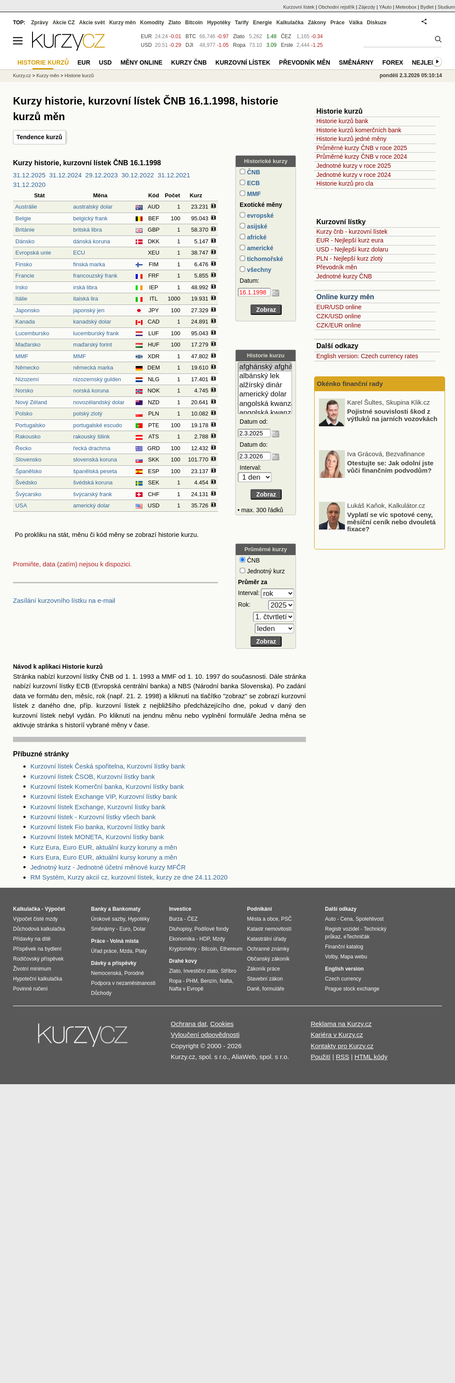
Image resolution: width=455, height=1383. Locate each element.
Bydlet (427, 7)
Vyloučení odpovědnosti (205, 1034)
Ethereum (231, 949)
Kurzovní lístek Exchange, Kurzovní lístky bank (98, 807)
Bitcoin (194, 23)
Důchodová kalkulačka (39, 929)
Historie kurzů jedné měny (351, 138)
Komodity (152, 23)
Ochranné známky (268, 949)
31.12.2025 (29, 175)
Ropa (239, 45)
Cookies (222, 1023)
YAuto (385, 7)
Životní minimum (32, 969)
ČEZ (286, 36)
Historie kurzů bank (342, 121)
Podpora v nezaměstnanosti (123, 983)
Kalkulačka (290, 23)
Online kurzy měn (345, 297)
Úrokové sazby (108, 919)
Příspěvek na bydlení (37, 949)
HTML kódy (370, 1056)
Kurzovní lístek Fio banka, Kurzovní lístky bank (97, 826)
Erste (287, 45)
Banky (99, 909)
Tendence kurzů (39, 137)
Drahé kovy (183, 961)
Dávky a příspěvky (113, 963)
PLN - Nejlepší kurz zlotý (349, 258)
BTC (190, 36)
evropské (259, 215)
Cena (346, 919)
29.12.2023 (101, 175)
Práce (338, 23)
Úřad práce (104, 951)
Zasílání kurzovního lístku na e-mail (64, 600)
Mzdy (219, 939)
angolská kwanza (265, 404)
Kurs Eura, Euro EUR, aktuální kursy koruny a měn (103, 857)
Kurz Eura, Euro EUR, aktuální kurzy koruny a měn (103, 847)
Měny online (141, 62)
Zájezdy (366, 7)
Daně (253, 989)
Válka (355, 23)
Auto (330, 919)
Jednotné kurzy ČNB (344, 276)
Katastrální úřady (266, 939)
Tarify (242, 23)
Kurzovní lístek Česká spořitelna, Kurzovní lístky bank (107, 766)
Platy (141, 951)
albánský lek (265, 376)
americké (259, 248)
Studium (446, 7)
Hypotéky (219, 23)
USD (146, 45)
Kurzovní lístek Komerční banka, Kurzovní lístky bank (107, 786)
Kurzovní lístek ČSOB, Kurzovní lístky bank (92, 776)
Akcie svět (92, 23)
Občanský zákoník (268, 959)
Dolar (139, 929)
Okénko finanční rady (350, 383)
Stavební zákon (265, 979)
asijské (256, 226)
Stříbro (228, 971)
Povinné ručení (30, 989)
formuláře (273, 989)
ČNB (252, 172)
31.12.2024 (65, 175)
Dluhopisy (180, 929)
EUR (146, 36)
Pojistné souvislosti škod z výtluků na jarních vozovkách (392, 463)
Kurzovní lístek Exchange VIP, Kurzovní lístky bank (103, 796)
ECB (252, 183)
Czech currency (343, 979)
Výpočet (55, 909)
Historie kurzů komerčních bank (358, 130)
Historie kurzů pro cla (345, 183)
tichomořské (264, 258)
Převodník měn (336, 267)
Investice (180, 909)
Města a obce (262, 919)
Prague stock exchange (352, 989)
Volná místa (124, 941)
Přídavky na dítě (32, 939)
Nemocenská (106, 973)
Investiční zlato (200, 971)
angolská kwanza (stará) (265, 413)
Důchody (101, 993)
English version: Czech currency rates (367, 356)
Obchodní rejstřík (336, 7)
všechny (258, 269)
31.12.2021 (174, 175)
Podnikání (259, 909)
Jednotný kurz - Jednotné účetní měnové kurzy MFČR (108, 867)
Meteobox (406, 7)
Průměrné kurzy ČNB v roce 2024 (361, 156)
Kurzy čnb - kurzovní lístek (351, 231)
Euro (124, 929)
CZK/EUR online (338, 325)
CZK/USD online (338, 316)
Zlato (239, 36)
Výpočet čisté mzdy (35, 919)
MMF (253, 193)
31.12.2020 (29, 184)
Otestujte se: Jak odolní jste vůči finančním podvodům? (390, 515)
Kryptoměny (183, 949)
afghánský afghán (265, 367)
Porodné (134, 973)
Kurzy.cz (22, 75)
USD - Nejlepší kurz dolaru (352, 249)
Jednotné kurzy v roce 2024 (353, 174)
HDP (204, 939)
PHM (192, 981)
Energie (262, 23)
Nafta (226, 981)
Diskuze (377, 23)
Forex (392, 62)
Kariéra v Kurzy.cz (337, 1034)
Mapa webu (353, 957)
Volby (331, 957)
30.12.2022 (137, 175)
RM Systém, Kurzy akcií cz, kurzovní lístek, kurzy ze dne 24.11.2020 (129, 877)
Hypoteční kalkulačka (37, 979)
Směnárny (356, 62)
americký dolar (265, 394)
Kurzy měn (122, 23)
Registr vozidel (342, 929)
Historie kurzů (79, 75)
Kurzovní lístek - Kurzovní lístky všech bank (93, 817)
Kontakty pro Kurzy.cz (342, 1046)
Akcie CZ (63, 23)
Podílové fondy (211, 929)
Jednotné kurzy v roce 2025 (353, 165)
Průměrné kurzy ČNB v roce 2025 (361, 147)
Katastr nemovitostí (269, 929)
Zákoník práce (263, 969)
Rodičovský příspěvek (38, 959)
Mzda (126, 951)
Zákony (317, 23)
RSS (342, 1056)
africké (255, 237)
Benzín (209, 981)
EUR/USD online (338, 307)
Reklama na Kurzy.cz (341, 1023)
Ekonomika (182, 939)
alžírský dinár (265, 385)
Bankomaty (126, 909)
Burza (175, 919)
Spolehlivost (370, 919)
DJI (189, 45)
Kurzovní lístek (298, 7)
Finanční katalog (344, 947)
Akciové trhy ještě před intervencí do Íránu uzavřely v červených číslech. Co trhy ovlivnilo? (393, 419)
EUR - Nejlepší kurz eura (350, 240)
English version (344, 969)
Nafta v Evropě (186, 989)
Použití (321, 1056)
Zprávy (39, 23)
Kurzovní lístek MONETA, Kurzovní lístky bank (97, 836)
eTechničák (357, 937)
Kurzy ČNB (189, 62)
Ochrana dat (189, 1023)
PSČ (286, 919)
